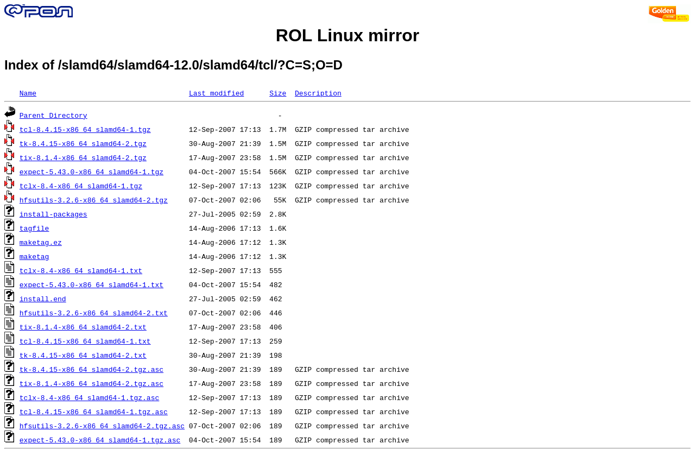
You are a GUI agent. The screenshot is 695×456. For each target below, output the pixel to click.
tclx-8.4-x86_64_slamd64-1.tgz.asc (89, 397)
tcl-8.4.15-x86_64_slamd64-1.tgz (85, 129)
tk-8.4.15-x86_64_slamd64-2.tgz (83, 143)
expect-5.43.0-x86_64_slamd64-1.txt (91, 284)
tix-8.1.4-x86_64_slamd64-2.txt (83, 327)
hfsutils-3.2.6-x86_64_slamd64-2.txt (94, 313)
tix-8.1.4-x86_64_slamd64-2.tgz (83, 157)
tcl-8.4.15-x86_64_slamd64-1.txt (85, 341)
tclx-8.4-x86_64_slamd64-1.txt (81, 270)
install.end (43, 298)
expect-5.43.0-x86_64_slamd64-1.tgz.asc (100, 440)
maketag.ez (41, 242)
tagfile (34, 228)
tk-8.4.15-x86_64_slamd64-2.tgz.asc (91, 369)
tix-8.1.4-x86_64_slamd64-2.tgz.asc (91, 383)
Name (28, 93)
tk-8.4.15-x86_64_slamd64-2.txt (83, 355)
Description (318, 93)
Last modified (216, 93)
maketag (34, 256)
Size (277, 93)
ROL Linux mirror (347, 35)
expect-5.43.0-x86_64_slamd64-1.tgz (91, 171)
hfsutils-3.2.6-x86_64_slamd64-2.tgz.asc (102, 425)
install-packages (53, 214)
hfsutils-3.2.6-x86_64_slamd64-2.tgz (94, 200)
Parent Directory (53, 115)
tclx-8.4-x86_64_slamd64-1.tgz (81, 186)
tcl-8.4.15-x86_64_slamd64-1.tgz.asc (94, 411)
